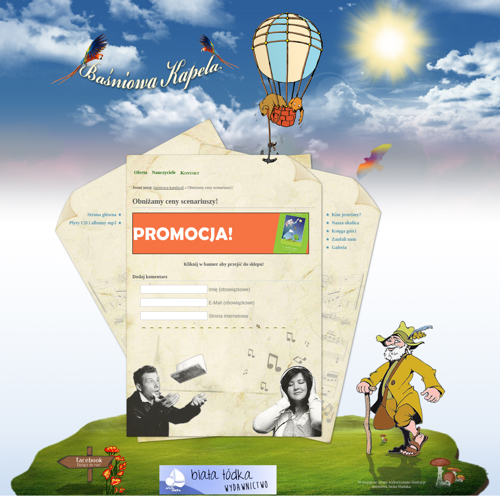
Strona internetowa (228, 316)
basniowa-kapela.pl (169, 187)
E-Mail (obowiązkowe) (231, 303)
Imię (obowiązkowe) (229, 289)
